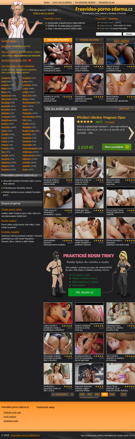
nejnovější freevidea (58, 39)
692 (97, 394)
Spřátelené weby (11, 421)
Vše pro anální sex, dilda (61, 108)
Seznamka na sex (107, 2)
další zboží (124, 108)
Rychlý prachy (9, 220)
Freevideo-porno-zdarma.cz (25, 435)
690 (82, 394)
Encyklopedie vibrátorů (85, 2)
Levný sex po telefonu (62, 2)
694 (112, 394)
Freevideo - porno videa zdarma (104, 9)
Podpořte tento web (12, 412)
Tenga (46, 2)
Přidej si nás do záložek (43, 13)
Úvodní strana (8, 41)
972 (124, 394)
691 (90, 394)
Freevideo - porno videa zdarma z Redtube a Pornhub (15, 21)
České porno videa (11, 209)
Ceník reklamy (10, 417)
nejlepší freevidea (89, 39)
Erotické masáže (10, 232)
